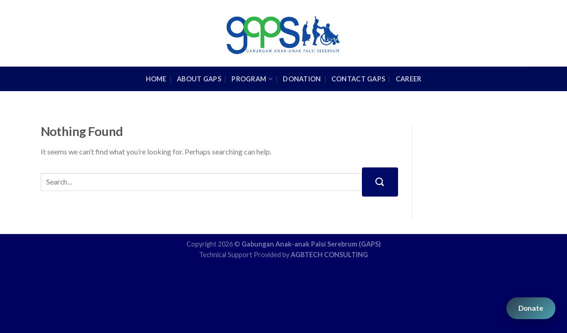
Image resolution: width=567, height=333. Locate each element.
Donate (530, 308)
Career (409, 79)
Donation (302, 79)
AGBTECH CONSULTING (329, 255)
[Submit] (380, 182)
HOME (156, 79)
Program (252, 78)
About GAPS (199, 79)
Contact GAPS (358, 79)
